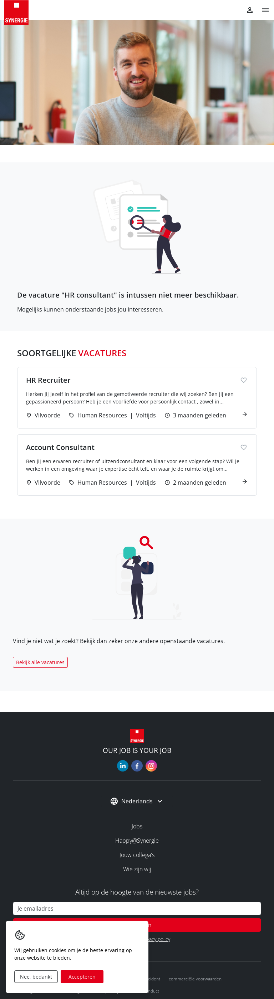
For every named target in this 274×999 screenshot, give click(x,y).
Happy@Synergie (137, 840)
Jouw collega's (137, 855)
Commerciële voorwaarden (195, 979)
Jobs (137, 826)
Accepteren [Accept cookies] (82, 976)
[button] (262, 10)
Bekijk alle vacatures (40, 662)
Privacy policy (155, 939)
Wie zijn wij (137, 869)
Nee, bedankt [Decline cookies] (36, 976)
